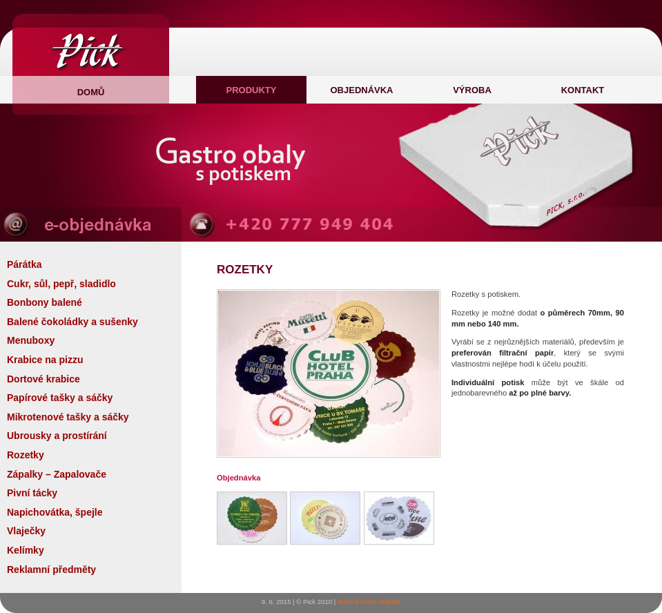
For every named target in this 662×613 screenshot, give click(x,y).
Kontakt (583, 90)
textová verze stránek (369, 601)
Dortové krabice (43, 379)
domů (91, 92)
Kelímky (25, 550)
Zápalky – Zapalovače (56, 474)
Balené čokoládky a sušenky (72, 321)
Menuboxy (31, 340)
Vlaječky (26, 530)
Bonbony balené (44, 302)
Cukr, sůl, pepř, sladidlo (61, 283)
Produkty (251, 90)
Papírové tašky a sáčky (60, 397)
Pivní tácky (32, 492)
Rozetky (25, 454)
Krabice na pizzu (45, 359)
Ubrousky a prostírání (57, 435)
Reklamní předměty (51, 569)
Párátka (24, 264)
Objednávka (361, 90)
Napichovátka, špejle (55, 512)
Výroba (472, 90)
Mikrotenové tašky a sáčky (68, 416)
